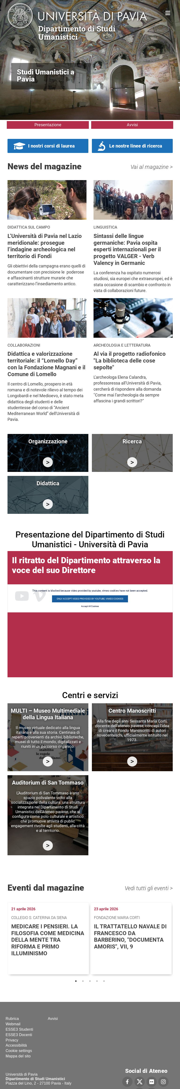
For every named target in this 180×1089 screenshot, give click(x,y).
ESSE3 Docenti (19, 1035)
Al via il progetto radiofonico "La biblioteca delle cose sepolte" (130, 361)
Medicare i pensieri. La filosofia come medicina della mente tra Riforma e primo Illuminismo (47, 940)
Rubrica (12, 1019)
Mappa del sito (18, 1056)
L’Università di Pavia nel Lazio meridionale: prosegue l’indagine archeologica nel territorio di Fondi (45, 246)
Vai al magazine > (152, 167)
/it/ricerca (132, 462)
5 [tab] (104, 981)
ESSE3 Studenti (19, 1029)
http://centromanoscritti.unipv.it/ (132, 761)
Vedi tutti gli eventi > (149, 888)
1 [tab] (76, 981)
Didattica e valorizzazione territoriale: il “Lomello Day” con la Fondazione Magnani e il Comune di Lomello (46, 364)
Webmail (13, 1024)
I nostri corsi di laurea (51, 146)
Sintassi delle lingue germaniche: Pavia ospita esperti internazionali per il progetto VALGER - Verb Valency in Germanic (127, 249)
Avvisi (132, 124)
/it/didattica (48, 504)
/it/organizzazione (48, 462)
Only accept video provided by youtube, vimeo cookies (90, 598)
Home (168, 12)
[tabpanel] (49, 938)
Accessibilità (16, 1045)
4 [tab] (97, 981)
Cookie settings (19, 1051)
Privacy (12, 1040)
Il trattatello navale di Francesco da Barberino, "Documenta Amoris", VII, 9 (130, 936)
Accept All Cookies (90, 606)
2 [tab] (83, 981)
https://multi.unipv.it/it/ (48, 761)
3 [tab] (90, 981)
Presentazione (47, 124)
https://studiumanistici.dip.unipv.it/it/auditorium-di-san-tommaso (48, 846)
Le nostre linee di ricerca (135, 146)
